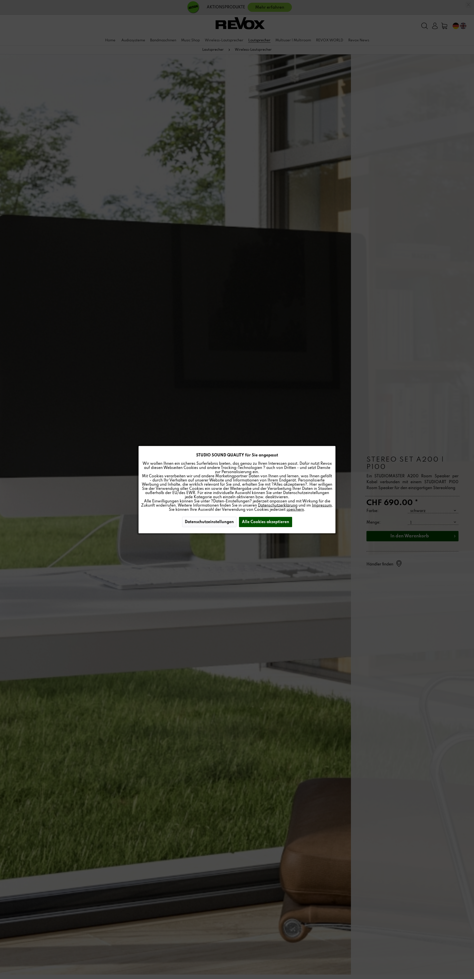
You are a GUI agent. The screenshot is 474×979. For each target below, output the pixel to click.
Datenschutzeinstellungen (209, 522)
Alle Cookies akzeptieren (265, 522)
